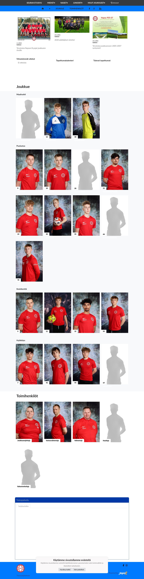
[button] (29, 120)
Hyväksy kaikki (65, 569)
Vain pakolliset (79, 569)
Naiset (64, 3)
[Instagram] (94, 8)
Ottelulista (21, 70)
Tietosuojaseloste (23, 575)
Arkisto (115, 3)
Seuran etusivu (34, 3)
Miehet (51, 3)
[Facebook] (89, 8)
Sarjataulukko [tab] (23, 506)
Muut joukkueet (96, 3)
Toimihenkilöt (77, 8)
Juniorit (77, 3)
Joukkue (60, 8)
